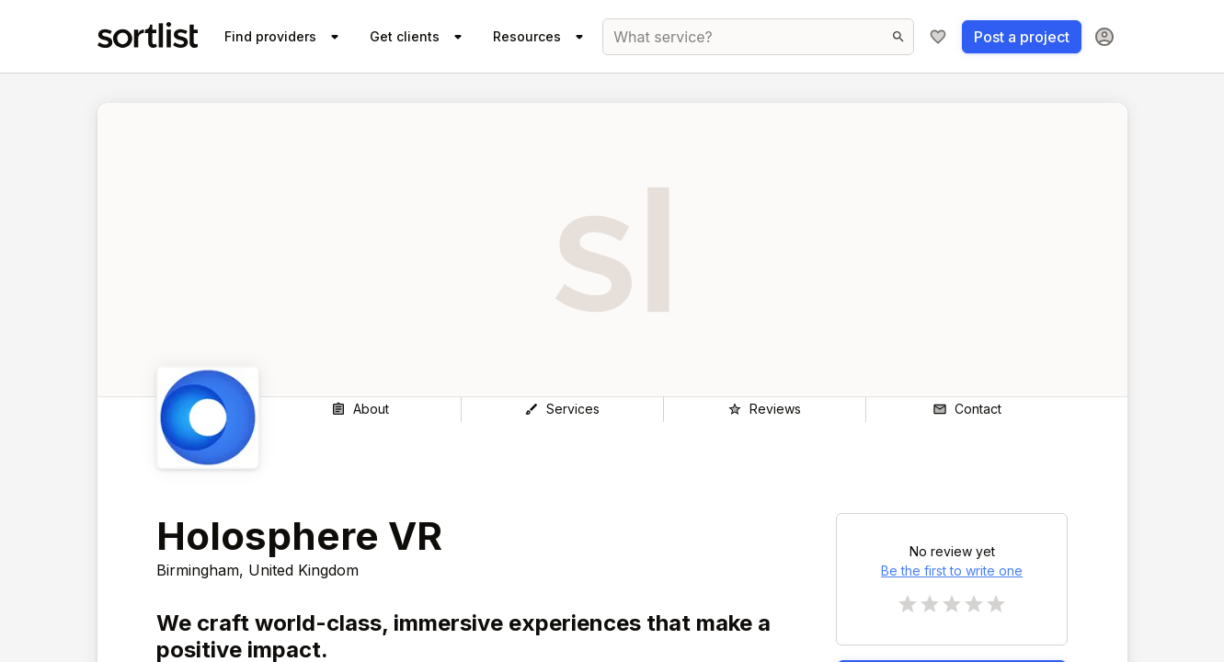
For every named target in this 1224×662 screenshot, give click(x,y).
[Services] (562, 409)
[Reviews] (764, 409)
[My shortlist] (938, 37)
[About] (360, 409)
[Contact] (967, 409)
